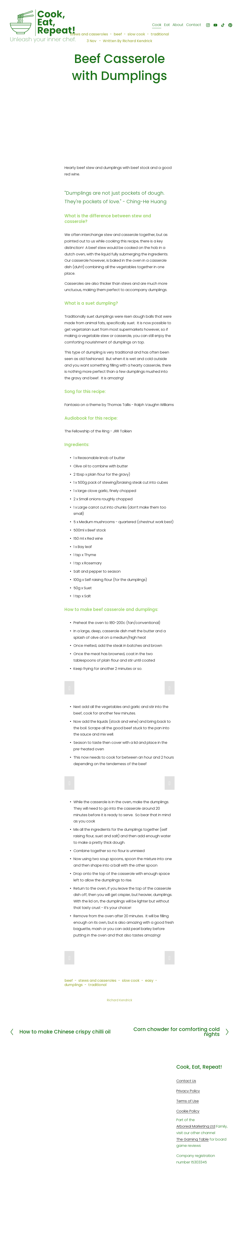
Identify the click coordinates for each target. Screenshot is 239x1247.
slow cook (130, 980)
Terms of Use (187, 1101)
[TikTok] (220, 26)
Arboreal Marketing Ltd (195, 1126)
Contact (190, 26)
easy (149, 980)
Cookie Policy (187, 1111)
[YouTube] (212, 26)
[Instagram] (205, 26)
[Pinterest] (227, 26)
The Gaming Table (192, 1139)
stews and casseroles (97, 980)
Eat (164, 26)
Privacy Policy (188, 1091)
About (175, 26)
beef (68, 980)
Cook (153, 26)
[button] (69, 688)
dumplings (73, 984)
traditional (97, 984)
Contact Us (186, 1080)
